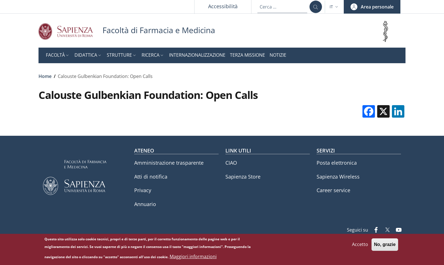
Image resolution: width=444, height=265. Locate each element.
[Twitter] (385, 230)
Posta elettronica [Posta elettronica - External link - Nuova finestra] (337, 162)
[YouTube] (396, 230)
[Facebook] (373, 230)
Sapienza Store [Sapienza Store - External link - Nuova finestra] (243, 176)
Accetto (360, 246)
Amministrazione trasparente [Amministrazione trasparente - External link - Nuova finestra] (169, 162)
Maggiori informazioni (193, 258)
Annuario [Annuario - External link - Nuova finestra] (145, 204)
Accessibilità (223, 6)
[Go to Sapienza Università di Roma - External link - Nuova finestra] (71, 31)
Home (45, 76)
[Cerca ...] (315, 7)
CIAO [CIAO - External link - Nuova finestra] (231, 162)
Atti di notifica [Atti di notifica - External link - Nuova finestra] (150, 176)
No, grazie (385, 246)
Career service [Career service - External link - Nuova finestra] (333, 190)
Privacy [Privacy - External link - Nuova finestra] (142, 190)
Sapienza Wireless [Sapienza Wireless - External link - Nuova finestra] (338, 176)
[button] (334, 6)
